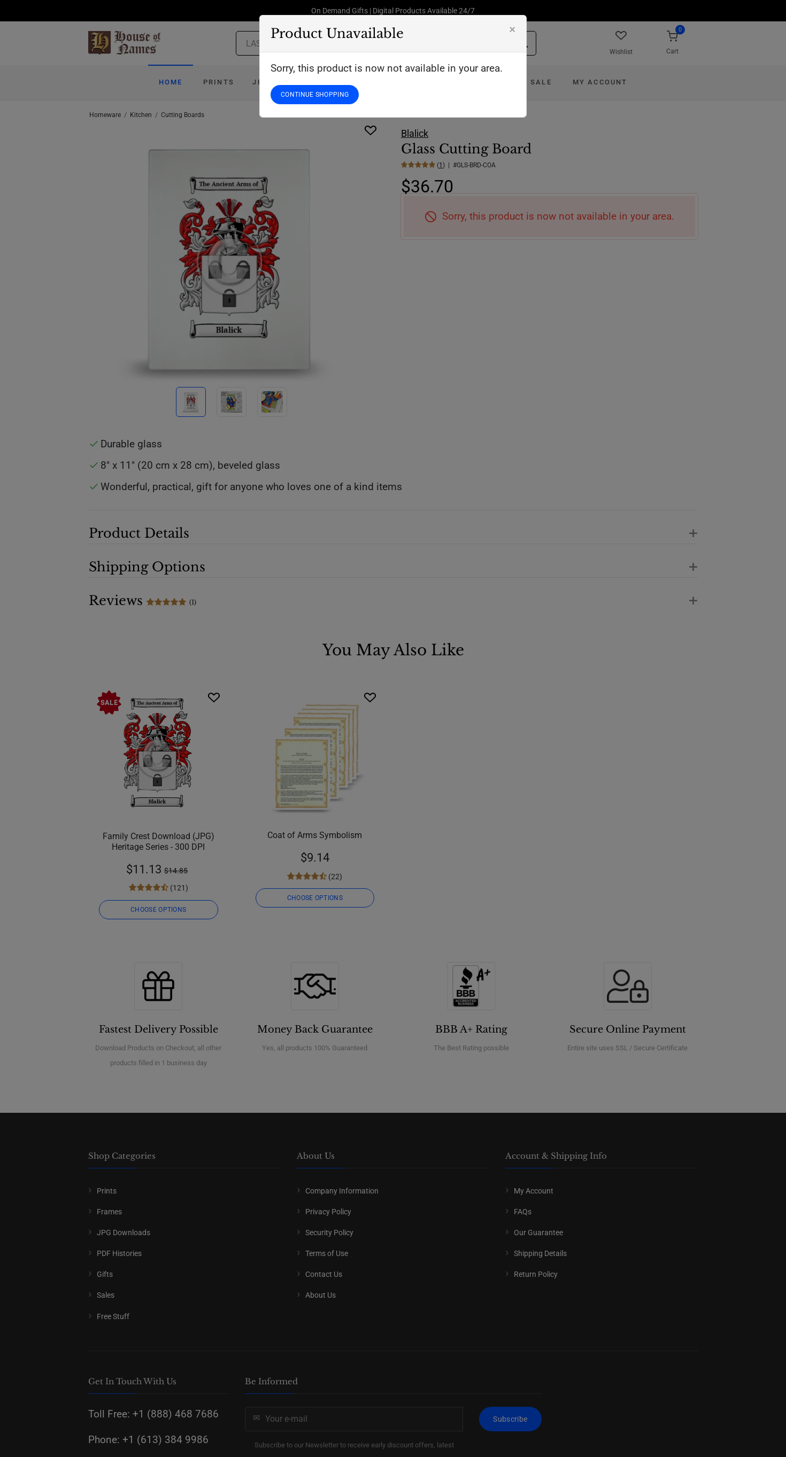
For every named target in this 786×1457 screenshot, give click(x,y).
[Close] (512, 29)
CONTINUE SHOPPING (315, 94)
